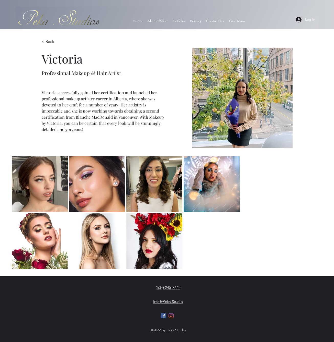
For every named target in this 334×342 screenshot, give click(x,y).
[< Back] (50, 41)
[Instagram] (171, 315)
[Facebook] (163, 315)
